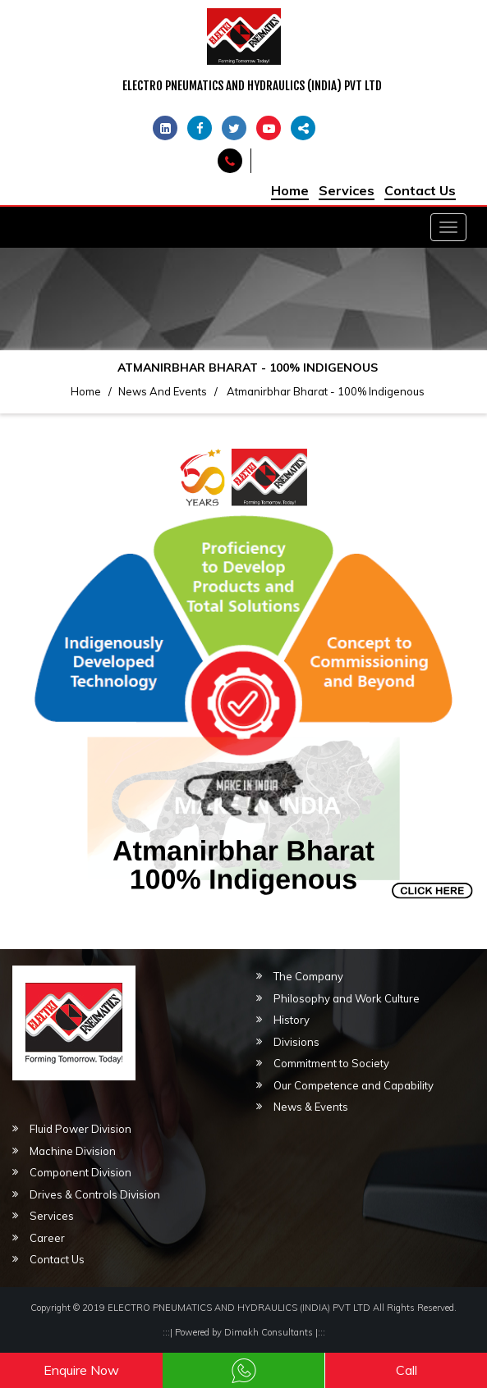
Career (47, 1237)
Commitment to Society (331, 1063)
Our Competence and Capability (353, 1085)
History (291, 1019)
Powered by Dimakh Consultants (244, 1332)
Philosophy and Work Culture (346, 998)
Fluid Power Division (80, 1128)
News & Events (310, 1106)
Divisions (296, 1041)
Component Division (80, 1172)
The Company (308, 976)
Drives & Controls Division (95, 1194)
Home (290, 190)
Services (346, 190)
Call (406, 1370)
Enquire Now (81, 1370)
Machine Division (73, 1150)
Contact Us (420, 190)
